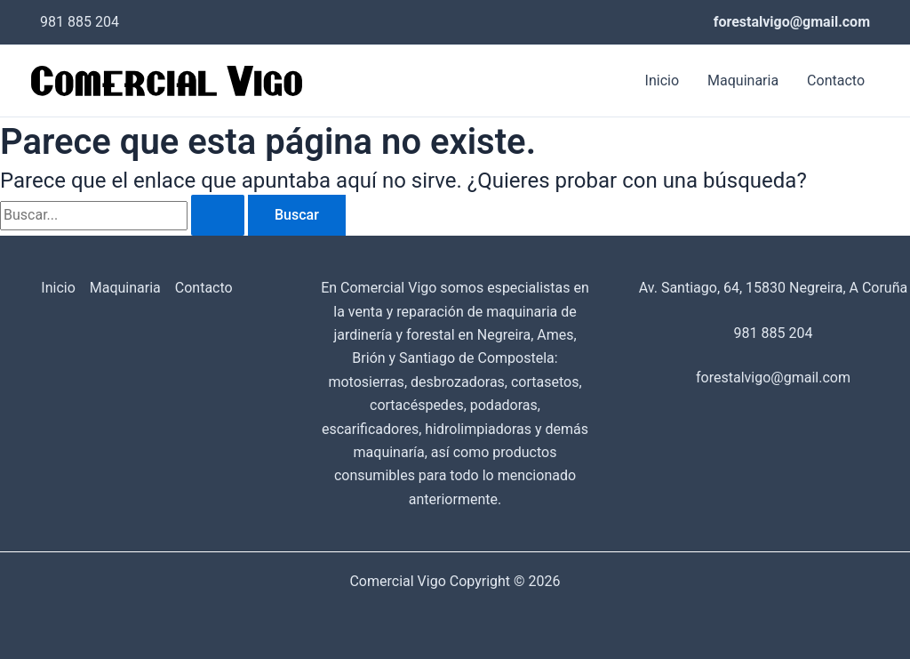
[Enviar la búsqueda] (217, 215)
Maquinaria (742, 80)
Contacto (836, 80)
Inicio (662, 80)
